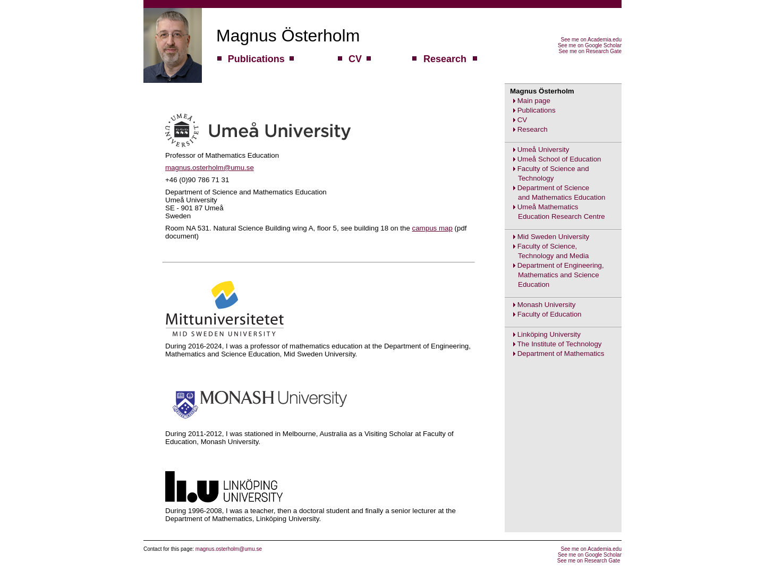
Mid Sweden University (553, 237)
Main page (533, 101)
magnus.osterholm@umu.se (209, 168)
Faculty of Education (549, 314)
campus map (432, 228)
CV (522, 120)
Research (532, 129)
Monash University (546, 305)
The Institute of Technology (559, 344)
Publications (536, 110)
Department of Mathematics (561, 353)
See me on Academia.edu (591, 39)
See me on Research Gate (590, 51)
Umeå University (543, 150)
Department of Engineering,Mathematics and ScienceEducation (554, 274)
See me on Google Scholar (590, 45)
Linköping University (549, 334)
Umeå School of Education (559, 159)
